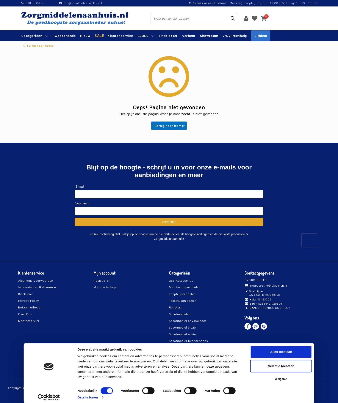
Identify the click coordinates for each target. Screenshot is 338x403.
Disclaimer (25, 294)
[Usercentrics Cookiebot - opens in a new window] (48, 397)
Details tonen (87, 397)
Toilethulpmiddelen (183, 300)
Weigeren (281, 379)
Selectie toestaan (281, 366)
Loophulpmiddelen (182, 294)
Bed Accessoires (181, 280)
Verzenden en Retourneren (38, 287)
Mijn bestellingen (106, 287)
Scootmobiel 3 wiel (183, 327)
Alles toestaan (281, 352)
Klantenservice (29, 320)
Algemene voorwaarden (35, 280)
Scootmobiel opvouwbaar (187, 320)
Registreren (102, 280)
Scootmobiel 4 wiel (183, 334)
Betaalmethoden (30, 307)
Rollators (175, 307)
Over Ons (25, 314)
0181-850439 (32, 3)
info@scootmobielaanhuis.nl (80, 3)
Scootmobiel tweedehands (188, 341)
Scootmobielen (180, 314)
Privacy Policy (28, 300)
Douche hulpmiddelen (184, 287)
